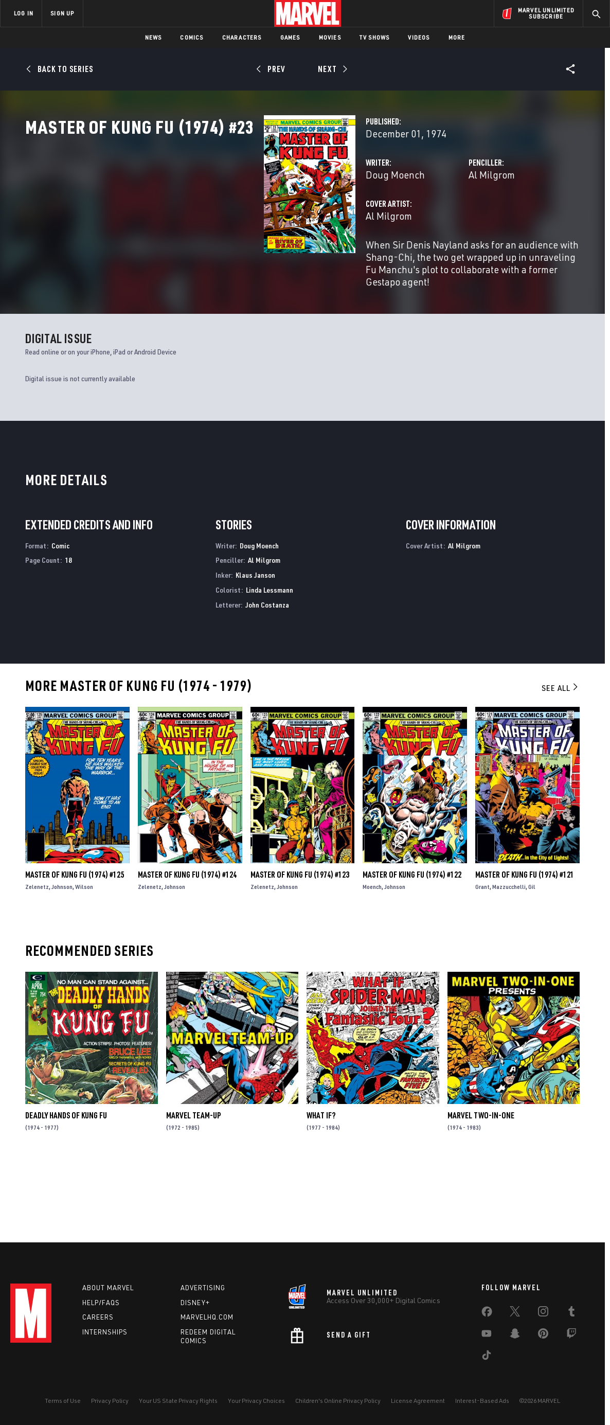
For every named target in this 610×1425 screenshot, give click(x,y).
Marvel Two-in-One (480, 1188)
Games (290, 37)
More (456, 37)
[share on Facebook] (486, 1314)
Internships (105, 1332)
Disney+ (195, 1302)
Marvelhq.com (207, 1317)
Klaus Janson (255, 648)
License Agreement (418, 1400)
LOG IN (23, 13)
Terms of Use (63, 1400)
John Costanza (267, 677)
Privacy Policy (110, 1400)
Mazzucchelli (509, 960)
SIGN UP (62, 13)
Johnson (62, 960)
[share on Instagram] (543, 1313)
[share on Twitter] (515, 1313)
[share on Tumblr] (571, 1313)
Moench (372, 960)
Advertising (203, 1288)
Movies (330, 37)
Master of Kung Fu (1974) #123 (299, 947)
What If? (321, 1188)
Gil (531, 960)
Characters (242, 37)
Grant (482, 960)
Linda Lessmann (269, 662)
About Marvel (108, 1288)
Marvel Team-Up (193, 1188)
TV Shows (375, 37)
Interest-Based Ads (482, 1400)
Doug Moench (228, 220)
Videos (418, 37)
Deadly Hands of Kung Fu (66, 1188)
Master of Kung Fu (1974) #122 (412, 947)
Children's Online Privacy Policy (338, 1400)
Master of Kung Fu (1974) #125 (74, 947)
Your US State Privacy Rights (178, 1400)
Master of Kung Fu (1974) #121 (524, 947)
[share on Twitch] (571, 1335)
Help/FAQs (101, 1302)
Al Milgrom (408, 220)
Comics (191, 37)
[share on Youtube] (486, 1335)
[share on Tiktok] (486, 1357)
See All (561, 761)
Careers (98, 1317)
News (153, 37)
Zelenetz (37, 960)
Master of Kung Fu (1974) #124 (187, 947)
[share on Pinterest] (543, 1335)
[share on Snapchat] (515, 1335)
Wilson (84, 960)
